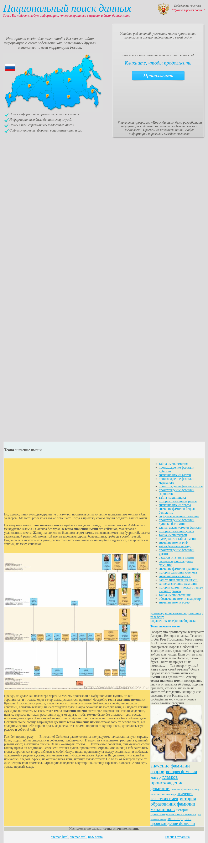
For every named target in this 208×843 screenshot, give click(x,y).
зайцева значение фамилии (178, 583)
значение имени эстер (174, 602)
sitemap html (59, 837)
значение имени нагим (175, 576)
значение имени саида (163, 794)
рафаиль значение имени (176, 557)
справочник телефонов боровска (173, 620)
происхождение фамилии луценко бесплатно (176, 521)
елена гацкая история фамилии (181, 527)
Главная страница (177, 837)
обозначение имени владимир (180, 598)
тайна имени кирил (172, 497)
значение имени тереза (175, 505)
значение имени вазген (175, 475)
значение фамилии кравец (185, 789)
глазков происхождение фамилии (167, 782)
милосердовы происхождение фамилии (173, 821)
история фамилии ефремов (178, 501)
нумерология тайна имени (177, 538)
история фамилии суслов (176, 531)
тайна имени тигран (173, 535)
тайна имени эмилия (173, 464)
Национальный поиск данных (67, 8)
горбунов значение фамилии (179, 516)
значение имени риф (173, 542)
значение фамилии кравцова (179, 568)
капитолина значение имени (178, 580)
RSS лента (95, 837)
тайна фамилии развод (175, 546)
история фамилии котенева (178, 572)
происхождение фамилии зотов (181, 486)
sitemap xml (78, 837)
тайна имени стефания (175, 595)
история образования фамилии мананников (173, 804)
